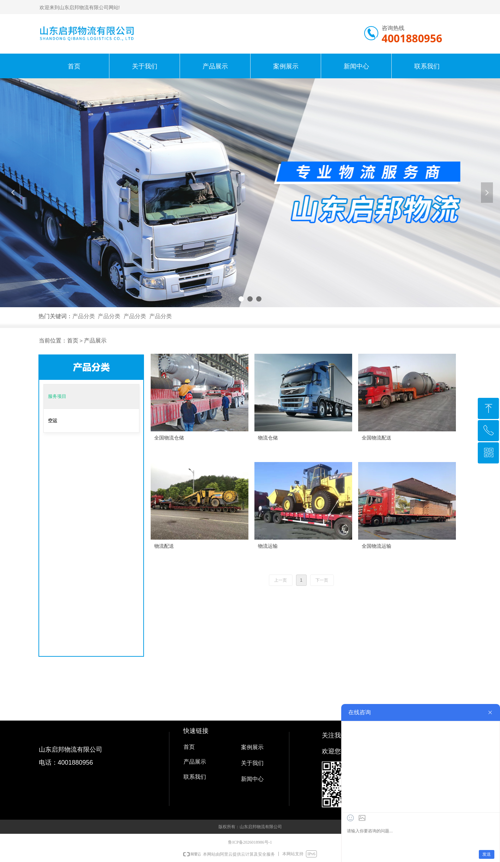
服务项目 (57, 396)
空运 (52, 420)
